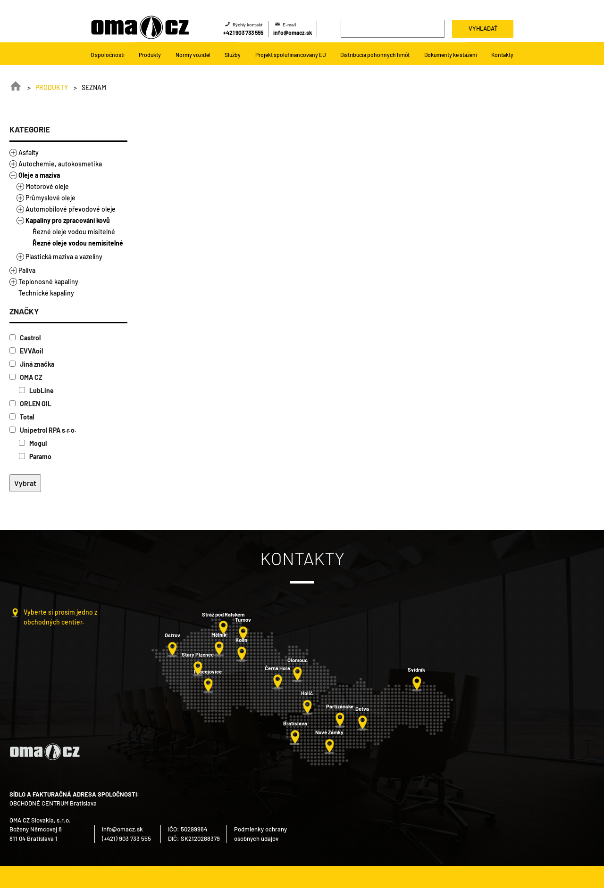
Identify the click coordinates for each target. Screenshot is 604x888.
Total (21, 417)
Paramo (35, 456)
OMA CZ (25, 377)
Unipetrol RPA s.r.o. (42, 430)
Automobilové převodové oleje (70, 209)
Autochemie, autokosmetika (60, 164)
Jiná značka (31, 364)
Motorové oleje (47, 186)
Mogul (33, 443)
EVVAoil (26, 351)
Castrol (25, 338)
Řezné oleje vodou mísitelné (74, 232)
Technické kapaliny (46, 293)
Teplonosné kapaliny (48, 282)
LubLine (36, 390)
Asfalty (28, 152)
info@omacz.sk (292, 32)
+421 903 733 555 (243, 32)
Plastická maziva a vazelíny (63, 257)
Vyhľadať (483, 28)
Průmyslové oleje (50, 198)
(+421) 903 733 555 (126, 838)
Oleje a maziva (39, 175)
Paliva (26, 270)
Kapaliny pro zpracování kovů (67, 220)
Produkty (51, 87)
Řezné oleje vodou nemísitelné (78, 243)
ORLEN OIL (30, 404)
